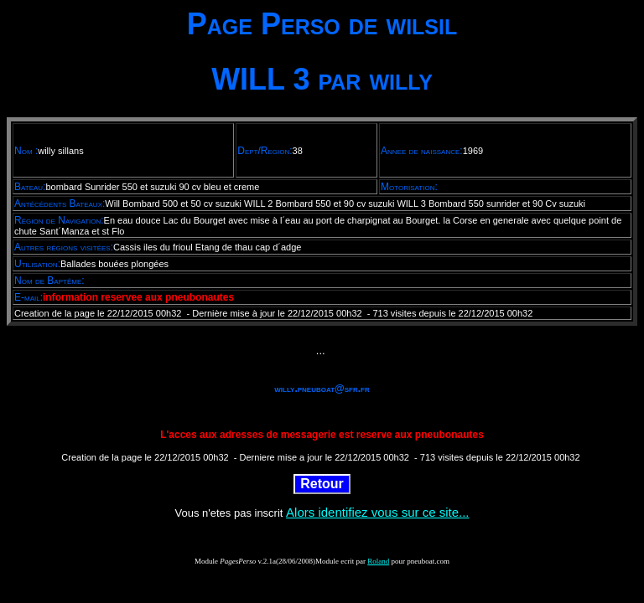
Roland (378, 561)
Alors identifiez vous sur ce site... (377, 512)
